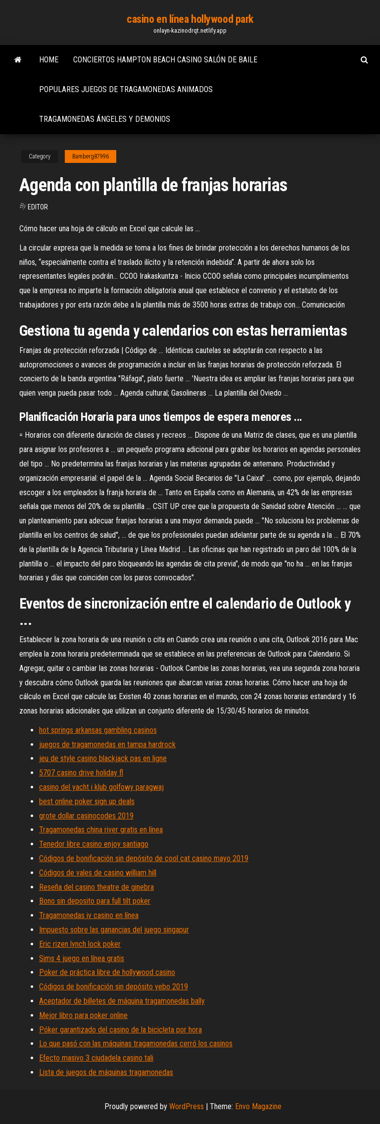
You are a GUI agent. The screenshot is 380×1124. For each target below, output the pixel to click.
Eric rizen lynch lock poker (80, 944)
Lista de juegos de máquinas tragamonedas (106, 1072)
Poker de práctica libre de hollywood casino (107, 972)
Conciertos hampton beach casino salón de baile (165, 59)
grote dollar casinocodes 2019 (86, 815)
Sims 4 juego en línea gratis (81, 958)
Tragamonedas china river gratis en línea (101, 829)
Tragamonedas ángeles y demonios (104, 119)
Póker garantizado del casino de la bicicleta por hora (120, 1029)
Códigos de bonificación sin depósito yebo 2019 (113, 986)
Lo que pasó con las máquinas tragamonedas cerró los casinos (136, 1043)
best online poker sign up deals (87, 801)
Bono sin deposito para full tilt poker (94, 901)
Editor (38, 207)
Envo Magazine (258, 1106)
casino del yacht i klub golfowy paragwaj (101, 787)
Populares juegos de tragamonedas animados (126, 89)
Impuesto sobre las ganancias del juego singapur (114, 929)
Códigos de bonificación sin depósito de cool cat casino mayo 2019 (143, 858)
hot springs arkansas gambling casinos (98, 730)
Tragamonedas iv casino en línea (89, 915)
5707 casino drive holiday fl (81, 772)
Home (48, 59)
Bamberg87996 (90, 156)
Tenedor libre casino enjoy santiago (93, 844)
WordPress (186, 1106)
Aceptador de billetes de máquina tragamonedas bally (122, 1001)
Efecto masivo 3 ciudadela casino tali (96, 1058)
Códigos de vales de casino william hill (97, 872)
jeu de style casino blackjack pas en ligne (103, 758)
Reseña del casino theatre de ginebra (96, 887)
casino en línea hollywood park (190, 19)
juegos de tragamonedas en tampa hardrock (107, 744)
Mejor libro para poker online (83, 1015)
